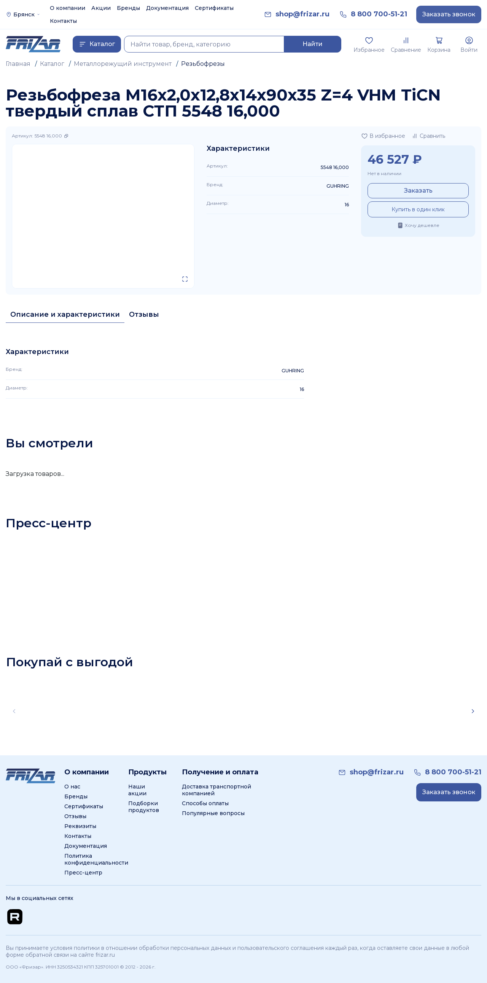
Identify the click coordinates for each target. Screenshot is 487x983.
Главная (18, 63)
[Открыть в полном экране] (185, 279)
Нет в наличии (384, 173)
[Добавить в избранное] (383, 135)
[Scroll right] (473, 711)
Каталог (52, 63)
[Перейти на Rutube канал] (15, 917)
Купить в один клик (418, 209)
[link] (302, 14)
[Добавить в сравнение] (428, 135)
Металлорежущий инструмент (123, 63)
